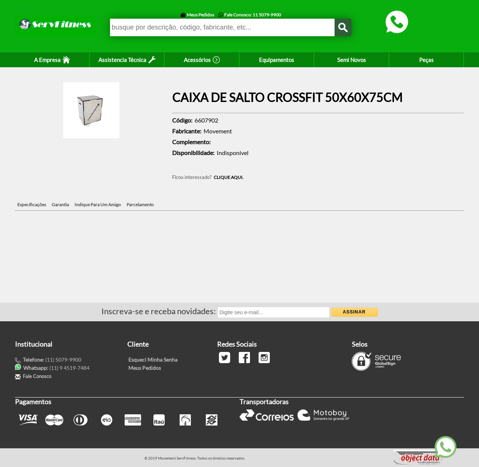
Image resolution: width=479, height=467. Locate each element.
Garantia (60, 204)
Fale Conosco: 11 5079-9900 (252, 15)
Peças (426, 59)
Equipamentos (276, 59)
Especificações (31, 204)
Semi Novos (351, 59)
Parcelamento (140, 204)
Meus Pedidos (200, 15)
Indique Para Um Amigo (97, 204)
